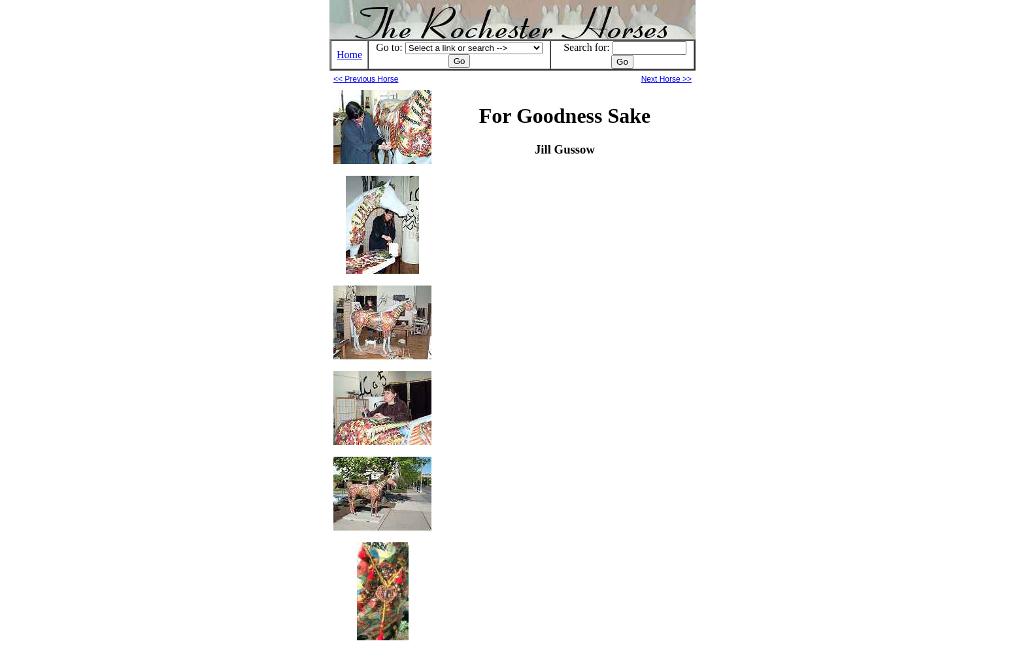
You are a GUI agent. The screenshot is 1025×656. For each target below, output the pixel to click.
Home (349, 54)
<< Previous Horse (365, 79)
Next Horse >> (666, 79)
